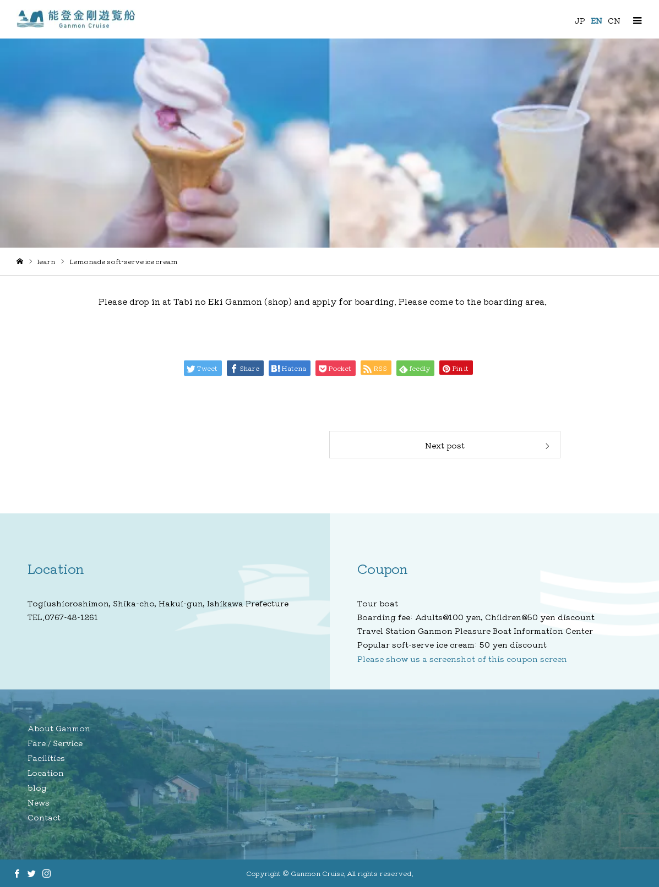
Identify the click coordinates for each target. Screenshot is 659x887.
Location (46, 772)
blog (37, 787)
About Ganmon (59, 727)
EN (596, 20)
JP (579, 20)
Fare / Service (55, 742)
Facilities (46, 757)
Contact (44, 817)
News (39, 802)
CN (614, 20)
